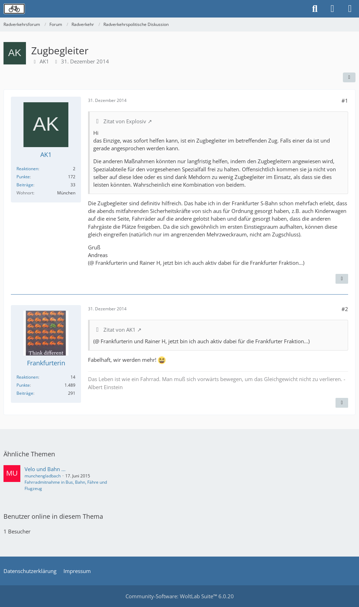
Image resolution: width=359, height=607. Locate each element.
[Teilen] (349, 77)
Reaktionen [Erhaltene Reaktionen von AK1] (27, 169)
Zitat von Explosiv (124, 121)
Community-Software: (180, 596)
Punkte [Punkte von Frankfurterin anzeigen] (23, 385)
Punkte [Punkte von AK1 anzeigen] (23, 177)
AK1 (44, 61)
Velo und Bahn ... (45, 469)
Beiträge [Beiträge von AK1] (24, 185)
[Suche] (315, 9)
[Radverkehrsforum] (14, 9)
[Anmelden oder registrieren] (332, 9)
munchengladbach (43, 476)
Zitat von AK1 (119, 329)
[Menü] (350, 9)
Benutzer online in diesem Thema (53, 516)
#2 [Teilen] (344, 308)
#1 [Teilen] (344, 100)
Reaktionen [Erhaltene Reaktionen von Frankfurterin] (27, 377)
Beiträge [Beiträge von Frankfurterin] (24, 393)
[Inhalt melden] (342, 279)
